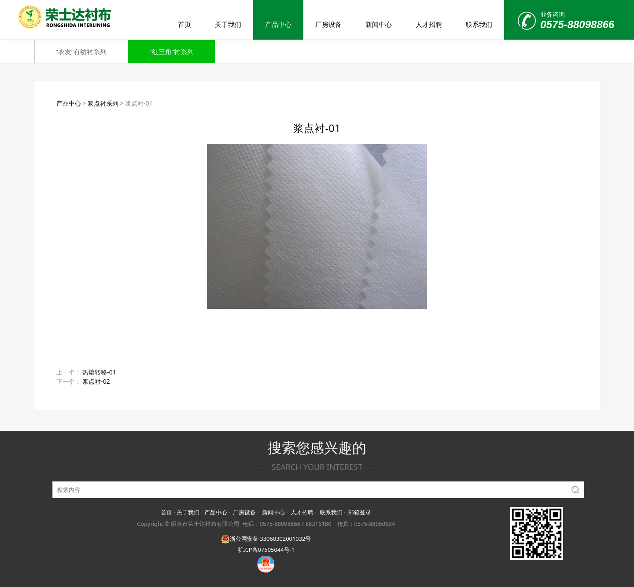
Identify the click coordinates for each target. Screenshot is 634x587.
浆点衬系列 (103, 103)
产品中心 (278, 24)
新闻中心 (378, 24)
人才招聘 (429, 24)
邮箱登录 (359, 512)
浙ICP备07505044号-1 (266, 550)
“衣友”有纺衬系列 (81, 51)
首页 (184, 24)
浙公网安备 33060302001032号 (266, 539)
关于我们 (228, 24)
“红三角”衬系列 (171, 51)
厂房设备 (328, 24)
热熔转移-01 (99, 372)
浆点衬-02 (96, 381)
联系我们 (479, 24)
